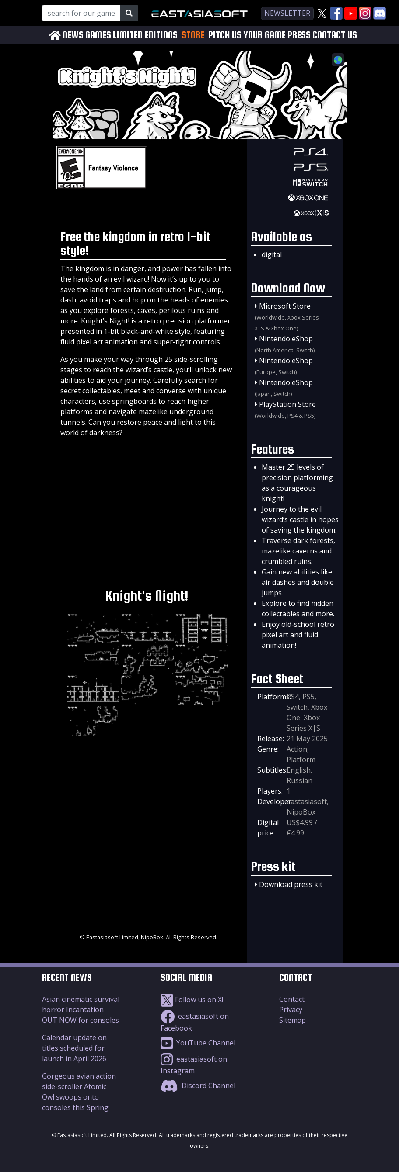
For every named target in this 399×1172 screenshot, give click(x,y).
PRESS (299, 35)
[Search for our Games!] (81, 13)
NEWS (73, 35)
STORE (193, 35)
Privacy (290, 1009)
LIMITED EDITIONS (145, 35)
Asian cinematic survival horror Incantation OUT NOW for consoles (80, 1009)
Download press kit (290, 884)
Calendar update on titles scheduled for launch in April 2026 (74, 1048)
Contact (291, 999)
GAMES (98, 35)
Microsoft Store (285, 306)
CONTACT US (334, 35)
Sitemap (292, 1020)
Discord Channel (198, 1085)
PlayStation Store (287, 404)
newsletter (287, 13)
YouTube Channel (198, 1043)
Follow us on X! (192, 999)
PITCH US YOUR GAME (247, 35)
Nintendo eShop (286, 339)
